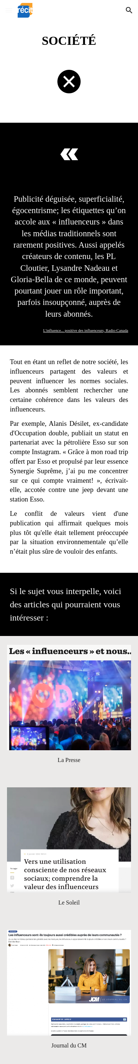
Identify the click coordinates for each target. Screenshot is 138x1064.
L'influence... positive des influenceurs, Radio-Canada (85, 330)
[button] (9, 10)
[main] (69, 40)
